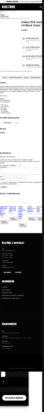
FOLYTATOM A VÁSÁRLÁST (14, 398)
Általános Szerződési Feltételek (13, 295)
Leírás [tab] (4, 77)
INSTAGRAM (7, 272)
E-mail (2, 179)
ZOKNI (8, 18)
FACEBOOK (18, 272)
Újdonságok (6, 290)
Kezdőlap (2, 18)
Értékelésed (4, 167)
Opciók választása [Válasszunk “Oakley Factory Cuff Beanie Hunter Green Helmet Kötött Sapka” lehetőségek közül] (23, 225)
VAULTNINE (8, 7)
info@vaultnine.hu (8, 267)
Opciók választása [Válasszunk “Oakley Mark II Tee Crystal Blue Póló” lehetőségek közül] (32, 218)
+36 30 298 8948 (7, 262)
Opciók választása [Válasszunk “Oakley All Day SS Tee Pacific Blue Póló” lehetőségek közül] (14, 218)
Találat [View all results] (2, 14)
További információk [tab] (15, 77)
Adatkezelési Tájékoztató (11, 298)
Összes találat (4, 16)
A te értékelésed (5, 165)
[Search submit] (0, 13)
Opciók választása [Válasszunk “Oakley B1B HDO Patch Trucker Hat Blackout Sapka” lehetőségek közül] (4, 222)
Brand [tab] (26, 77)
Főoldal (4, 287)
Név (1, 176)
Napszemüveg (7, 293)
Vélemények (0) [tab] (35, 77)
